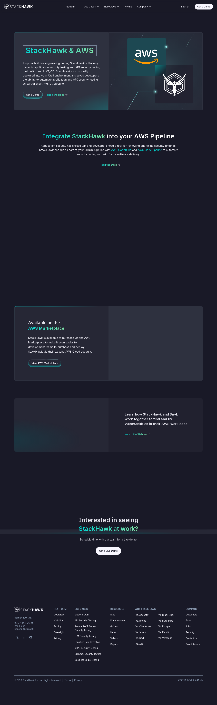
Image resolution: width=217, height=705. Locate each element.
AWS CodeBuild (121, 150)
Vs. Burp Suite (165, 620)
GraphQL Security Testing (88, 654)
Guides (114, 626)
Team (188, 620)
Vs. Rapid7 (163, 632)
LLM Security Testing (85, 636)
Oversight (59, 632)
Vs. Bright (140, 620)
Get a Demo (203, 6)
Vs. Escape (164, 626)
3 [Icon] (77, 6)
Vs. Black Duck (166, 615)
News (113, 632)
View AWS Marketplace (45, 363)
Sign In (185, 6)
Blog (112, 614)
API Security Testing (85, 620)
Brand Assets (193, 644)
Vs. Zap (139, 643)
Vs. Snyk (139, 638)
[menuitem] (72, 7)
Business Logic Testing (87, 660)
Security (190, 632)
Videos (114, 638)
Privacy (78, 680)
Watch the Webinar (136, 434)
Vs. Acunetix (142, 615)
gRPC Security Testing (86, 648)
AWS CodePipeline (150, 150)
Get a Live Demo (108, 550)
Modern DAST (82, 614)
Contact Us (191, 638)
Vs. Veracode (165, 638)
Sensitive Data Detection (87, 642)
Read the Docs (55, 94)
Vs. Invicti (140, 632)
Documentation (118, 620)
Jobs (188, 626)
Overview (59, 614)
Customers (191, 614)
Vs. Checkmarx (143, 626)
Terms (68, 680)
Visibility (58, 620)
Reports (114, 644)
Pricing (57, 638)
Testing (58, 626)
